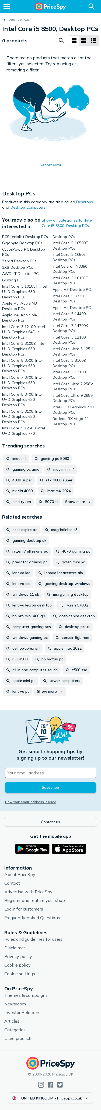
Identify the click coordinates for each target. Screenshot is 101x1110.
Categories (15, 1029)
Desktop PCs (18, 20)
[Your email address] (50, 773)
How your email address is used (30, 802)
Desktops (84, 201)
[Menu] (6, 6)
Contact (12, 883)
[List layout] (84, 41)
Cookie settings (19, 973)
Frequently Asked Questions (32, 917)
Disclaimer (14, 947)
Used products (18, 1038)
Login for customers (23, 909)
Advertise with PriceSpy (28, 891)
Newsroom (15, 1003)
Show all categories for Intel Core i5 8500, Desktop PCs (67, 223)
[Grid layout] (74, 41)
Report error (50, 165)
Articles (11, 1021)
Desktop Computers (28, 207)
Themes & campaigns (26, 995)
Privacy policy (18, 956)
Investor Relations (22, 1012)
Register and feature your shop (34, 900)
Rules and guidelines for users (33, 939)
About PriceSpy (19, 874)
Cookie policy (17, 965)
